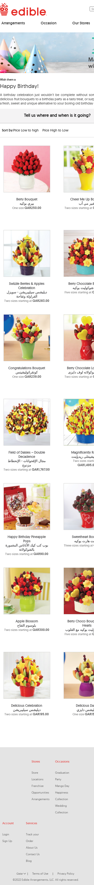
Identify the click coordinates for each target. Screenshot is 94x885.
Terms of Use (40, 873)
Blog (29, 861)
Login (5, 834)
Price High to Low (55, 130)
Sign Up (7, 841)
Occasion (49, 23)
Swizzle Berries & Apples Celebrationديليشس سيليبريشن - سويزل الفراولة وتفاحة (27, 290)
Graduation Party (62, 776)
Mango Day (62, 786)
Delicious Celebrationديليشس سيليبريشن (26, 707)
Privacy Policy (65, 873)
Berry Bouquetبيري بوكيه (26, 201)
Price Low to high (26, 130)
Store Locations (37, 776)
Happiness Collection (61, 796)
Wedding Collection (61, 809)
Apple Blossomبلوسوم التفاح (27, 623)
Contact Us (33, 854)
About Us (31, 847)
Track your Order (32, 838)
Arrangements (13, 23)
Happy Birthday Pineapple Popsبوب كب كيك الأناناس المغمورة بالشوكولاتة (26, 543)
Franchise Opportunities (40, 789)
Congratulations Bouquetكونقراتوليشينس (26, 370)
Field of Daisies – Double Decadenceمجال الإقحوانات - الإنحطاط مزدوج (27, 458)
